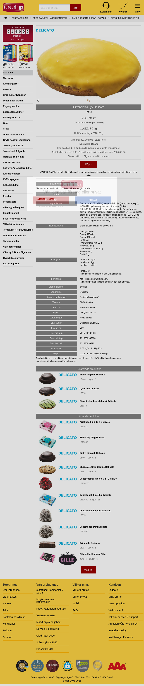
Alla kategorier (11, 263)
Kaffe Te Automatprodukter (17, 168)
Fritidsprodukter (12, 117)
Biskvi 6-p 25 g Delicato (92, 437)
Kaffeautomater (11, 173)
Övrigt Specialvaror (13, 258)
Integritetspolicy (117, 630)
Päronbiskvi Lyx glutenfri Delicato (98, 401)
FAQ (75, 610)
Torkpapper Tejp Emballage (18, 229)
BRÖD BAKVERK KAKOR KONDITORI (50, 18)
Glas (5, 123)
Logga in (113, 589)
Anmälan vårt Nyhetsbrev (123, 623)
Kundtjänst (9, 623)
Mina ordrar (115, 596)
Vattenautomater (12, 246)
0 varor (123, 11)
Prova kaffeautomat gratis (51, 608)
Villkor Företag (81, 589)
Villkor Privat (80, 596)
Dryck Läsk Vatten (13, 100)
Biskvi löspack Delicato (92, 374)
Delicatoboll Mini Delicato (93, 526)
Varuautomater (11, 241)
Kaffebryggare (11, 179)
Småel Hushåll (11, 213)
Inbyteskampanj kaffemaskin (45, 600)
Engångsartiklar (11, 106)
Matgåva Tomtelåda (13, 156)
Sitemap (7, 637)
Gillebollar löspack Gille (92, 554)
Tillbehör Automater (14, 224)
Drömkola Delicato (90, 543)
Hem (5, 18)
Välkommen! (116, 610)
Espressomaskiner (13, 112)
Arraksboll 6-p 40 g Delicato (95, 422)
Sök (75, 7)
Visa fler (88, 569)
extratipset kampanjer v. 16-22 (50, 591)
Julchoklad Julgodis (14, 151)
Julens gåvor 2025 (13, 145)
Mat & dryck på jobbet (48, 622)
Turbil (76, 603)
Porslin (7, 196)
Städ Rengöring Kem (14, 218)
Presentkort (9, 201)
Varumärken (9, 596)
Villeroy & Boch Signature (17, 252)
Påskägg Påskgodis (14, 207)
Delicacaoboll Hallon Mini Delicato (98, 478)
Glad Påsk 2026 (45, 635)
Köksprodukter (11, 185)
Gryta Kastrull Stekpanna (16, 140)
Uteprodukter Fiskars (14, 235)
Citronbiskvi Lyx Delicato (125, 18)
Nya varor (8, 78)
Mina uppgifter (117, 603)
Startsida (8, 72)
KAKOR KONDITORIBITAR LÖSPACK (89, 18)
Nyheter (7, 603)
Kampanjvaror (10, 83)
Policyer (7, 630)
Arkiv (5, 610)
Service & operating (47, 628)
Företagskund (20, 18)
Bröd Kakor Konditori (14, 95)
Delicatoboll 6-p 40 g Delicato (95, 495)
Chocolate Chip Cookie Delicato (97, 467)
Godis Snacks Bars (13, 134)
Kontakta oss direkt (14, 617)
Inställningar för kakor (121, 637)
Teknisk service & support (123, 617)
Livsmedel (8, 190)
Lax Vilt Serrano (11, 162)
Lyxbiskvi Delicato (89, 388)
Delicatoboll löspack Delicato (95, 510)
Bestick (7, 89)
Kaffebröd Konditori (45, 199)
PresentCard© (44, 649)
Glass (6, 128)
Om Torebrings (11, 589)
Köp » (88, 164)
